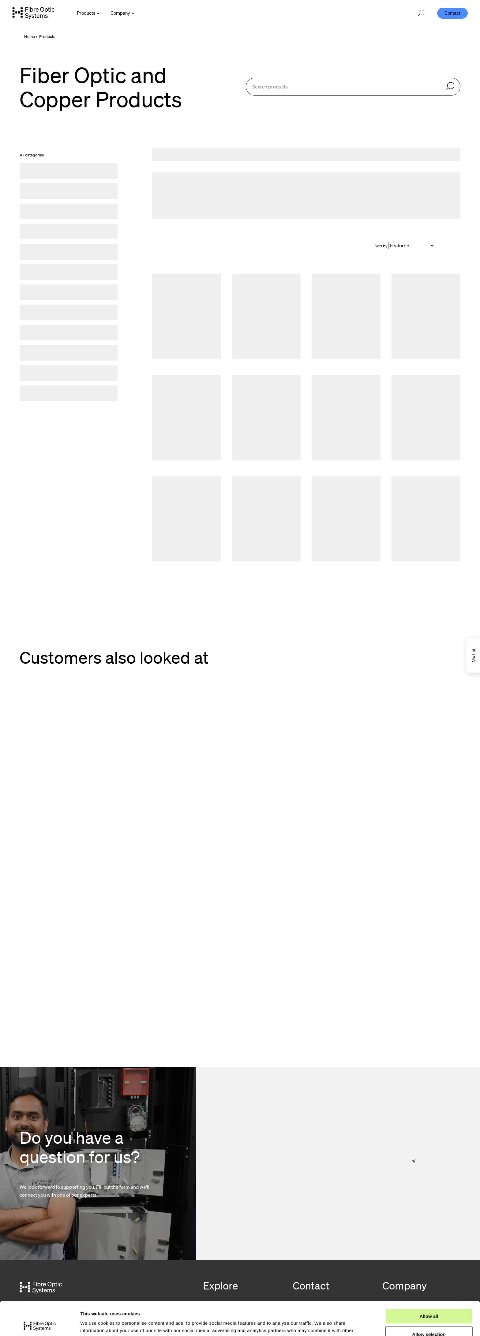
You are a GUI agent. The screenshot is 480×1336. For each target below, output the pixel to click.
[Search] (450, 86)
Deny (429, 1318)
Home (29, 36)
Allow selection (428, 1300)
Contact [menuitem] (452, 13)
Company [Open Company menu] (120, 13)
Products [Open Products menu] (86, 13)
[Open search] (421, 13)
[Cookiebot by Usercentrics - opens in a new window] (39, 1324)
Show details (321, 1324)
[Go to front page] (33, 13)
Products (47, 36)
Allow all (429, 1282)
